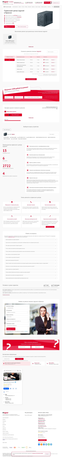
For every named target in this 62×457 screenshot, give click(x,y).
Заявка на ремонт (44, 6)
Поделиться (39, 444)
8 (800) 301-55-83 (41, 421)
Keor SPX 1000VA (6, 137)
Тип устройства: (9, 310)
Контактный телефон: (10, 306)
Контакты (49, 6)
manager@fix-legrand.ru (42, 426)
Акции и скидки (37, 6)
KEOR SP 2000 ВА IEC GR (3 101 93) (41, 137)
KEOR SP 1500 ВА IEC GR (51, 137)
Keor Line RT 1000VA (14, 138)
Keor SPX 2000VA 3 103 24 (21, 137)
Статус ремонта (56, 6)
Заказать (53, 59)
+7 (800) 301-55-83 (29, 2)
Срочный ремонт (15, 6)
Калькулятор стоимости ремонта (8, 434)
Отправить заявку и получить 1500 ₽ (33, 97)
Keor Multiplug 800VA (13, 137)
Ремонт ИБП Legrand (7, 129)
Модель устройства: (9, 314)
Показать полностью (6, 294)
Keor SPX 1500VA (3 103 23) (30, 137)
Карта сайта (5, 442)
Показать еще (31, 46)
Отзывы (26, 6)
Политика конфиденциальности (31, 450)
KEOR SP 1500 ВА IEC (7, 138)
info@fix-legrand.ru (41, 423)
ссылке (4, 439)
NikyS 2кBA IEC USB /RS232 (22, 138)
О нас (23, 6)
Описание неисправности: (10, 319)
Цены (20, 6)
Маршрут (6, 388)
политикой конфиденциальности (16, 99)
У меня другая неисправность (31, 79)
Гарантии (33, 6)
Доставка (29, 6)
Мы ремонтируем (7, 6)
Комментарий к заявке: (10, 323)
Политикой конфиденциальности (23, 360)
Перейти (13, 134)
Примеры (4, 421)
